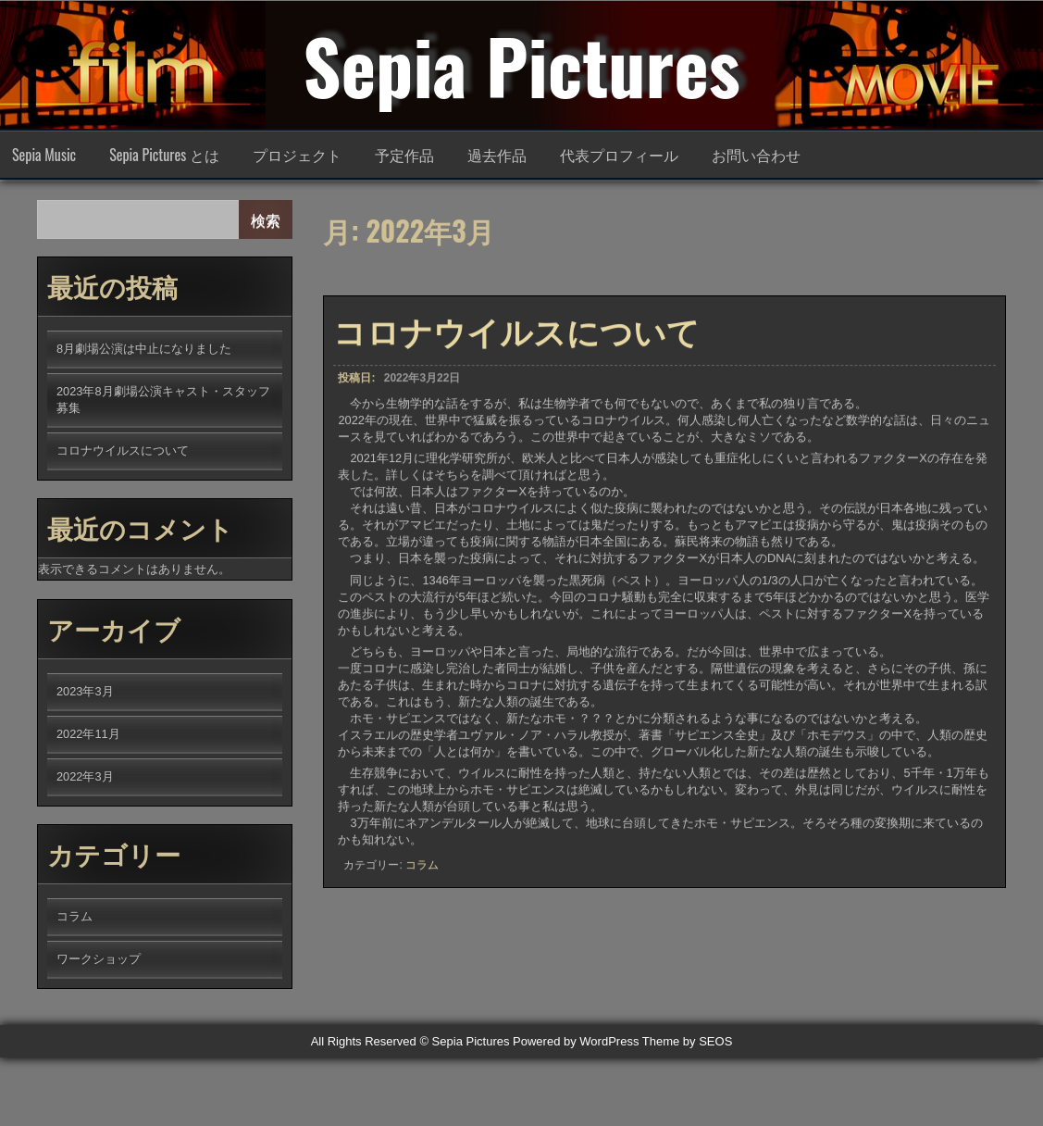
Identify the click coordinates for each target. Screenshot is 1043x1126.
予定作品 (404, 155)
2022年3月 (85, 776)
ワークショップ (98, 959)
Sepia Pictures (521, 64)
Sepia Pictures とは (164, 155)
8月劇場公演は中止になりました (143, 349)
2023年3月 (85, 691)
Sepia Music (44, 155)
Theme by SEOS (687, 1041)
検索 (265, 219)
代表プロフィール (619, 155)
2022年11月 (88, 734)
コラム (422, 877)
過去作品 (497, 155)
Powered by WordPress (576, 1041)
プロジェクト (297, 155)
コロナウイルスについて (516, 343)
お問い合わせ (756, 155)
